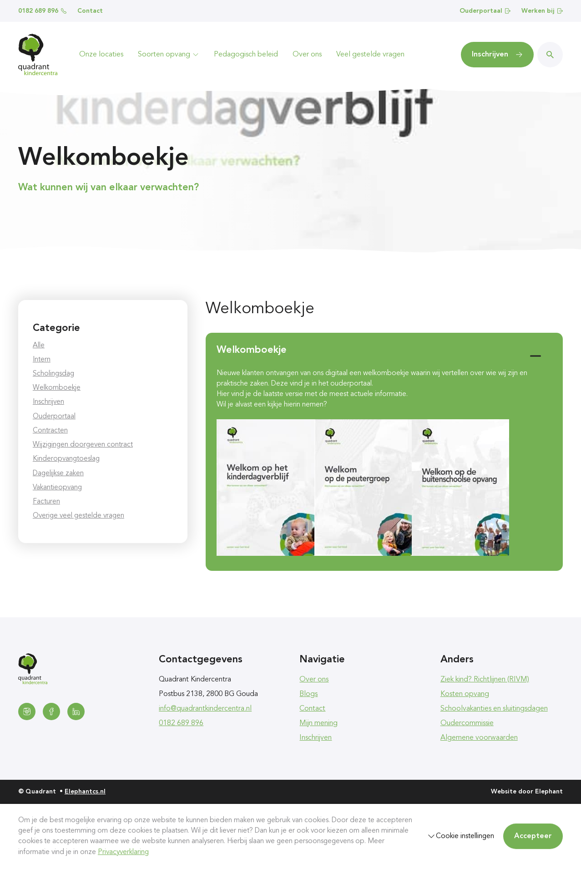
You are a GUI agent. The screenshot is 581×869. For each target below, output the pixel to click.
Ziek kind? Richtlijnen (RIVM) (484, 679)
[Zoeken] (550, 54)
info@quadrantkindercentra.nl (205, 708)
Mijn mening (318, 723)
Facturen (46, 501)
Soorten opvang (168, 54)
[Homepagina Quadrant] (37, 54)
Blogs (308, 694)
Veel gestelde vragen (370, 54)
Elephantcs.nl (85, 791)
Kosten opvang (464, 694)
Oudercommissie (467, 723)
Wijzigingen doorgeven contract (83, 444)
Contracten (50, 430)
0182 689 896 (42, 11)
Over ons (307, 54)
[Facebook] (51, 711)
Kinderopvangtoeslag (66, 458)
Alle (39, 345)
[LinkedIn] (76, 711)
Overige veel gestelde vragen (78, 515)
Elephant (549, 791)
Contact (90, 11)
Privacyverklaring (123, 852)
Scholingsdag (53, 373)
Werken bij (542, 11)
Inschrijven (48, 402)
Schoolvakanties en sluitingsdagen (494, 708)
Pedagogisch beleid (246, 54)
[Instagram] (26, 711)
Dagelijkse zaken (58, 473)
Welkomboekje (57, 387)
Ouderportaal (485, 11)
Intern (42, 359)
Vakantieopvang (57, 487)
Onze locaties (101, 54)
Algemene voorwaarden (479, 738)
